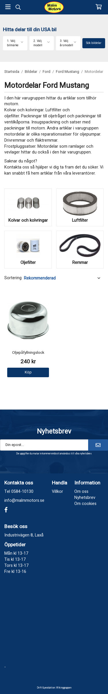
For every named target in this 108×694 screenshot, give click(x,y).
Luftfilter (80, 220)
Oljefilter (28, 263)
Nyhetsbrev (84, 498)
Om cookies (85, 504)
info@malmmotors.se (24, 500)
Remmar (80, 263)
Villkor (57, 491)
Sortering (13, 278)
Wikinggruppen (63, 688)
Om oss (81, 491)
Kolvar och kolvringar (28, 220)
